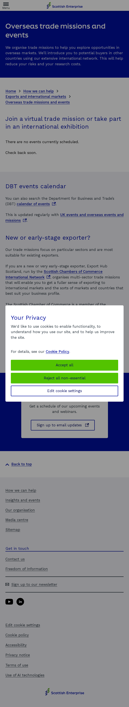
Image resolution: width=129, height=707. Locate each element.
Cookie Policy (57, 351)
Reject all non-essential (64, 378)
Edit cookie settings (64, 391)
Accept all (64, 365)
